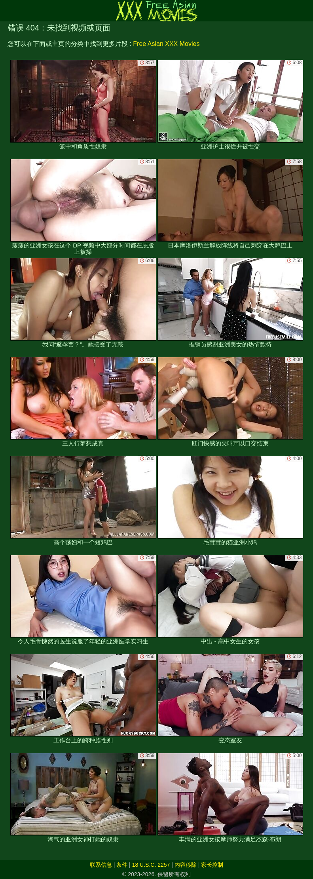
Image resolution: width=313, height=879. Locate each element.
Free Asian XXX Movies (166, 43)
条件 (121, 865)
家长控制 (212, 865)
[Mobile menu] (7, 10)
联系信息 (101, 865)
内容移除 (186, 865)
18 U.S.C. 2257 (151, 865)
